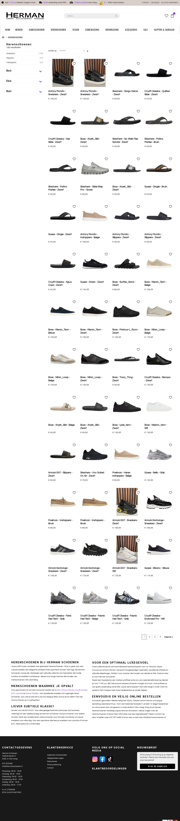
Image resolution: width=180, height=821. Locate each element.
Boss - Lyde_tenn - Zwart (122, 295)
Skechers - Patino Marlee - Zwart (57, 162)
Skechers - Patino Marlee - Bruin (153, 135)
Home (3, 37)
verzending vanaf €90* (55, 3)
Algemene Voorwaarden (57, 540)
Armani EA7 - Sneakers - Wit (125, 375)
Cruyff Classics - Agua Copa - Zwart (60, 215)
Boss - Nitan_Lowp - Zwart (91, 269)
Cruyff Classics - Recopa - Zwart (157, 269)
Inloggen (155, 2)
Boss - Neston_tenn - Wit (155, 295)
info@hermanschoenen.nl (12, 551)
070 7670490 (7, 548)
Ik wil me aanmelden (157, 550)
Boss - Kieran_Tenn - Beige (155, 215)
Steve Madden (32, 478)
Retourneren (52, 546)
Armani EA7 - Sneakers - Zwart (125, 349)
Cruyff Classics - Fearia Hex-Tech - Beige (92, 402)
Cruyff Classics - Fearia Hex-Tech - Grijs (124, 402)
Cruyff (77, 475)
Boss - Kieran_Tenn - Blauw (59, 242)
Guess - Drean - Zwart (92, 214)
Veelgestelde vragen (55, 543)
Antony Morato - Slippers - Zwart (121, 189)
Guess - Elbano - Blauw (156, 373)
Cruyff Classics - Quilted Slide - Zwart (157, 88)
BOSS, (58, 475)
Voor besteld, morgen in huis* (20, 3)
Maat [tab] (24, 91)
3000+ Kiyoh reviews (114, 3)
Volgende (167, 422)
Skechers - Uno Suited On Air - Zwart (92, 322)
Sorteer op (52, 46)
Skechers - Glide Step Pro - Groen (91, 162)
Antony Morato (67, 475)
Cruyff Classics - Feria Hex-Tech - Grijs (59, 402)
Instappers (24, 62)
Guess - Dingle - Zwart (60, 187)
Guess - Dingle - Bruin (155, 160)
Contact (145, 2)
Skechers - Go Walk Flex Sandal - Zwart (125, 135)
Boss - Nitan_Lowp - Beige (155, 242)
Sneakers (24, 53)
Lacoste (19, 478)
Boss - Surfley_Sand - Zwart (123, 215)
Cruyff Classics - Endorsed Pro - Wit (154, 402)
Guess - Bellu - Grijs (154, 320)
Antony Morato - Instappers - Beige (90, 189)
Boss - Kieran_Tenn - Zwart (91, 242)
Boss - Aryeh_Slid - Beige (61, 294)
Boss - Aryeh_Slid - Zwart (90, 135)
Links (159, 606)
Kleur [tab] (24, 81)
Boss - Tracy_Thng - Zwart (123, 269)
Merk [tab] (24, 71)
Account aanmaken (169, 2)
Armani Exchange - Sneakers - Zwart (154, 349)
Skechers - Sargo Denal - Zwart (125, 88)
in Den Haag (85, 3)
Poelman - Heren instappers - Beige (121, 322)
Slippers (24, 58)
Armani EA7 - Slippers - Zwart (60, 322)
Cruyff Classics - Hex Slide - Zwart (59, 135)
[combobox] (92, 16)
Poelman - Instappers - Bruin (60, 349)
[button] (166, 16)
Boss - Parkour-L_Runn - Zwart (125, 242)
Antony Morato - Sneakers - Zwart (57, 88)
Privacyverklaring (54, 549)
